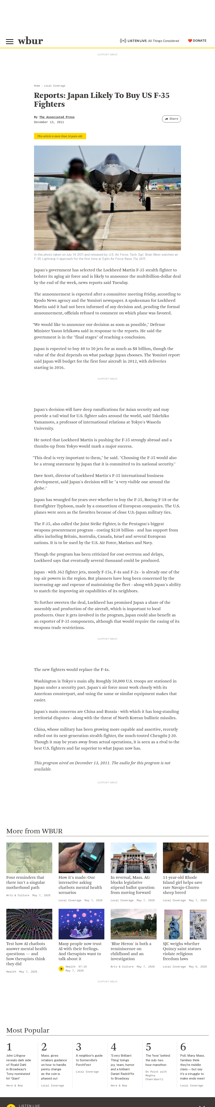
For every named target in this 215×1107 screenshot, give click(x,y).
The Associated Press (57, 119)
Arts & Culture (17, 897)
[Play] (61, 970)
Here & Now (14, 1087)
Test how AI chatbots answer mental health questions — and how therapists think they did (26, 956)
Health (11, 973)
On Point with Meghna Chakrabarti (156, 1077)
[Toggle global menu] (10, 42)
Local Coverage (54, 87)
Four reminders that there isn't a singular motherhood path (25, 884)
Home (37, 87)
